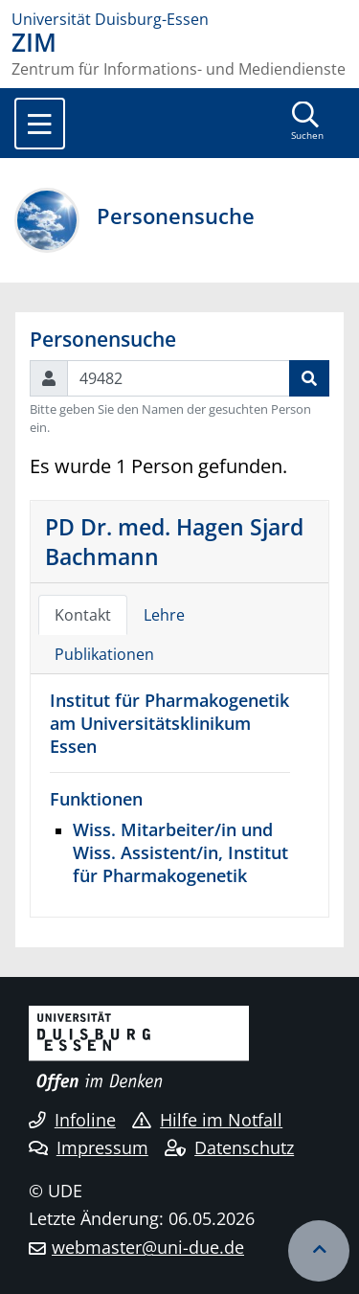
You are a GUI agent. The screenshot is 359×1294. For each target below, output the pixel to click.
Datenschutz (229, 1147)
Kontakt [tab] (83, 614)
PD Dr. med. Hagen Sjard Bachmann (174, 541)
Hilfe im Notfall (207, 1119)
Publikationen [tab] (104, 654)
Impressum (88, 1147)
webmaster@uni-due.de (148, 1247)
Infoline (72, 1119)
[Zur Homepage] (179, 19)
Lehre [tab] (164, 614)
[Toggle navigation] (39, 123)
